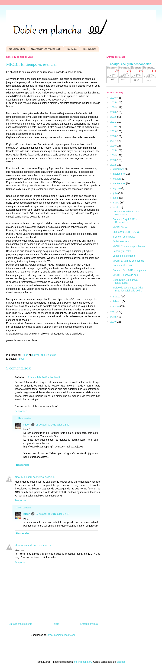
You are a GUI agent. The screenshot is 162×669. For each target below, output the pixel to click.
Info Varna (71, 49)
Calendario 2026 (17, 49)
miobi (21, 358)
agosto (117, 188)
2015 (113, 150)
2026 (113, 97)
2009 (113, 321)
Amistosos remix (122, 241)
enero (116, 306)
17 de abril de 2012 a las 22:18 (52, 513)
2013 (113, 160)
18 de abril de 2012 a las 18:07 (37, 545)
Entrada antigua (89, 623)
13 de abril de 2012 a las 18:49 (43, 377)
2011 (113, 312)
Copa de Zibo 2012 (123, 265)
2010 (113, 317)
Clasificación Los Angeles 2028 (45, 49)
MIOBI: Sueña (120, 227)
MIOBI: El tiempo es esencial (128, 260)
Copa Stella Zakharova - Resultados (126, 281)
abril (115, 207)
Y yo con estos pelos (124, 236)
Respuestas (24, 418)
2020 (113, 126)
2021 (113, 121)
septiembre (119, 183)
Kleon (26, 424)
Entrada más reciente (20, 623)
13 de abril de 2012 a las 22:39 (52, 424)
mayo (116, 202)
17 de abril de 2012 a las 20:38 (37, 477)
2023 (113, 112)
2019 (113, 131)
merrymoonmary (83, 661)
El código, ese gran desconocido (128, 64)
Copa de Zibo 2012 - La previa (129, 270)
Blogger (120, 661)
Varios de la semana (124, 255)
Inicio (56, 623)
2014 (113, 155)
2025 (113, 102)
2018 (113, 136)
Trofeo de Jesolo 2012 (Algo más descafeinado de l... (128, 289)
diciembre (119, 169)
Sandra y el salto (122, 251)
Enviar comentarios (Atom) (61, 635)
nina (17, 477)
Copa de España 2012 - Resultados (126, 213)
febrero (117, 301)
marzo (117, 296)
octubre (117, 178)
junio (116, 197)
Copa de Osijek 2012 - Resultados (125, 221)
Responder (21, 411)
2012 (113, 164)
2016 (113, 145)
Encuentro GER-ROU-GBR (127, 231)
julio (115, 193)
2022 (113, 116)
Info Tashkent (89, 49)
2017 (113, 140)
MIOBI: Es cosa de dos (125, 275)
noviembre (119, 173)
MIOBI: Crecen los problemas (129, 246)
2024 (113, 107)
